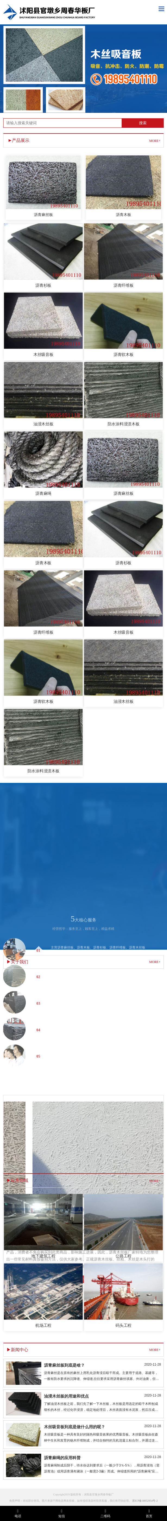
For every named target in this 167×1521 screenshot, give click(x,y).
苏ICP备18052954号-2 (145, 1504)
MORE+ (154, 141)
